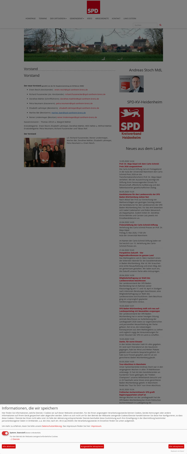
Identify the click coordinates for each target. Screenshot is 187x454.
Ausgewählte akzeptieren (92, 446)
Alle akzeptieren (176, 446)
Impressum (96, 426)
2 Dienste (15, 439)
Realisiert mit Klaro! (177, 451)
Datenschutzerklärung (52, 426)
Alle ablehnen (9, 446)
